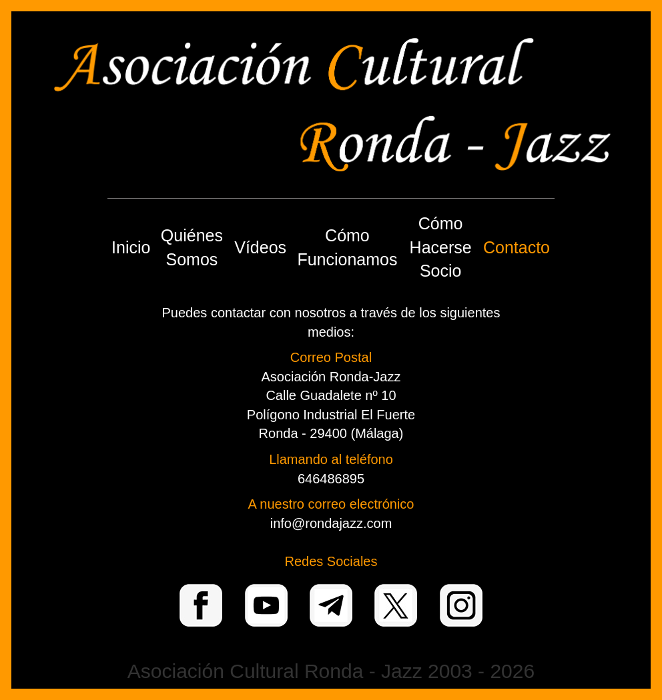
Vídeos (260, 247)
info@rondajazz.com (331, 523)
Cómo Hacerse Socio (441, 247)
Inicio (130, 247)
